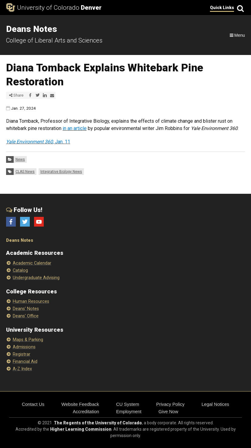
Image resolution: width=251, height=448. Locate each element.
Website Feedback (80, 404)
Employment (128, 411)
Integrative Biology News (61, 171)
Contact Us (33, 404)
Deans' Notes (26, 308)
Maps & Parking (28, 339)
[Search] (239, 8)
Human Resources (31, 301)
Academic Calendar (32, 263)
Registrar (21, 354)
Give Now (168, 411)
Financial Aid (25, 361)
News (20, 159)
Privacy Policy (170, 404)
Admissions (24, 347)
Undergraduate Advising (36, 277)
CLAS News (25, 171)
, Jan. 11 (38, 142)
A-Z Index (22, 368)
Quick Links (222, 7)
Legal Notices (215, 404)
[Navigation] (237, 35)
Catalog (20, 270)
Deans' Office (26, 316)
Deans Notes (19, 240)
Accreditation (86, 411)
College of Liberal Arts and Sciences (54, 40)
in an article (75, 128)
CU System (127, 404)
